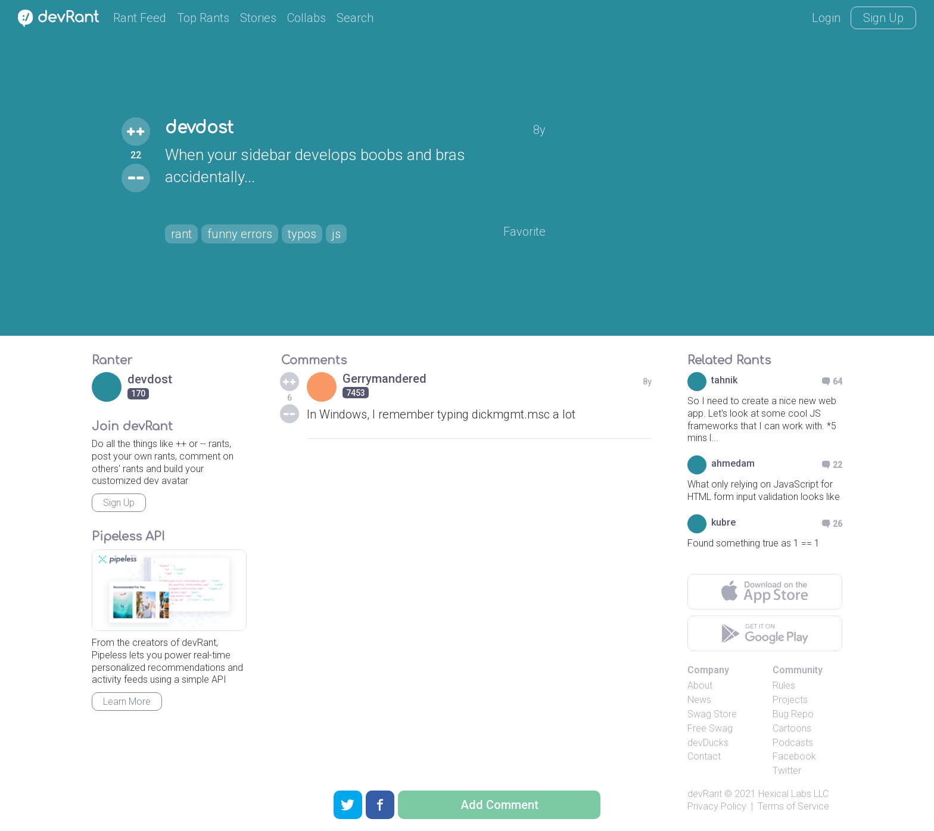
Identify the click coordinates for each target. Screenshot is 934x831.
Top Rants (203, 18)
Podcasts (793, 742)
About (699, 685)
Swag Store (712, 714)
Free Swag (710, 728)
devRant (704, 793)
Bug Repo (793, 714)
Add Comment (499, 805)
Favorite (524, 231)
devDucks (707, 742)
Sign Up (883, 18)
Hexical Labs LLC (793, 793)
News (699, 699)
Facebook (794, 756)
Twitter (787, 770)
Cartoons (792, 728)
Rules (784, 685)
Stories (258, 18)
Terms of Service (793, 806)
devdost (199, 128)
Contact (704, 756)
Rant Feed (139, 18)
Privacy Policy (716, 806)
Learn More (127, 701)
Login (826, 18)
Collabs (306, 18)
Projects (790, 699)
